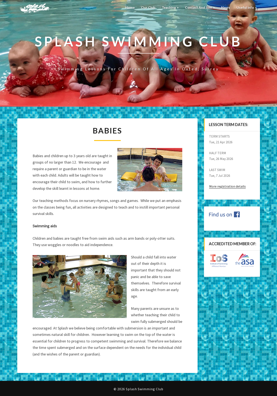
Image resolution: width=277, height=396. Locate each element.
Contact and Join (200, 7)
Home (130, 7)
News (225, 7)
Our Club (148, 7)
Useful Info (247, 7)
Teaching (170, 7)
